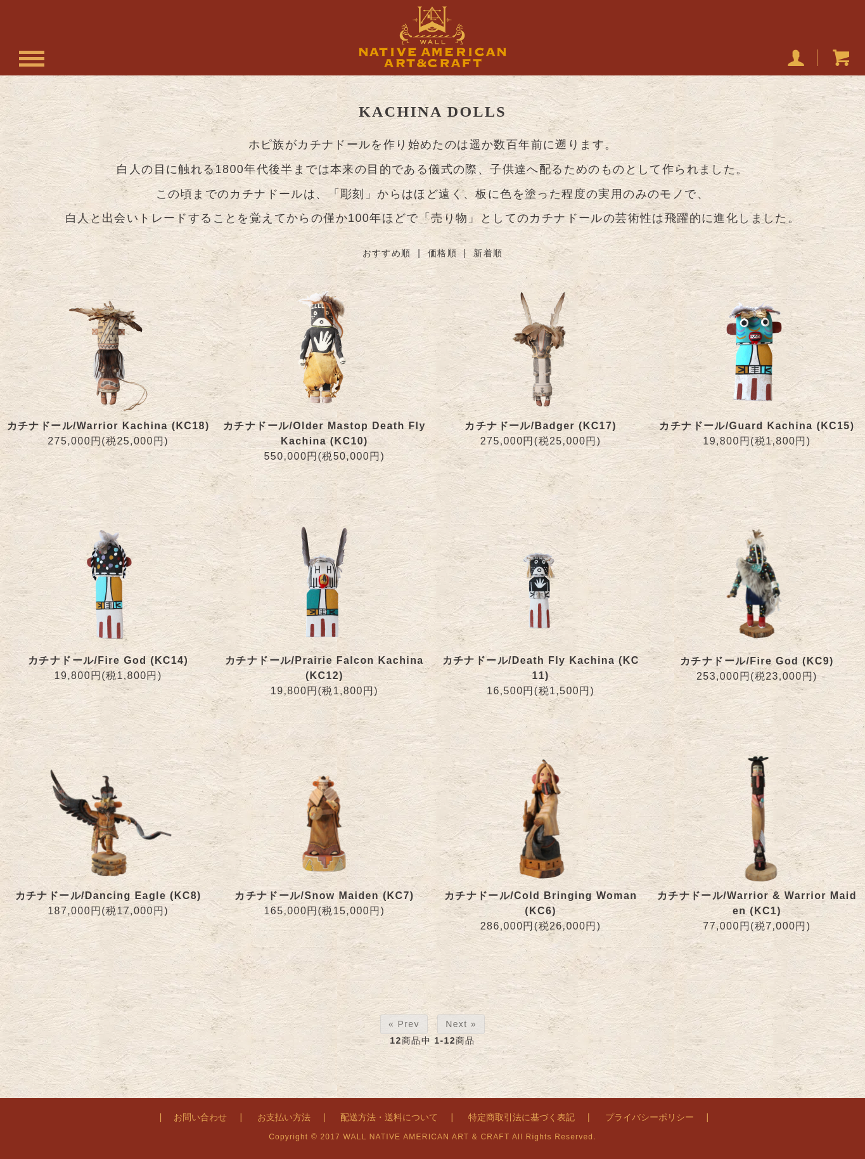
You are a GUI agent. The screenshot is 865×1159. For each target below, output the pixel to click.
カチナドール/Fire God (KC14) (108, 660)
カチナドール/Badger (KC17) (541, 425)
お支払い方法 (284, 1117)
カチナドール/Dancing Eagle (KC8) (108, 895)
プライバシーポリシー (649, 1117)
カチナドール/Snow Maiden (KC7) (324, 895)
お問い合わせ (200, 1117)
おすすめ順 (386, 253)
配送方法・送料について (389, 1117)
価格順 (442, 253)
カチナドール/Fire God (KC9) (757, 661)
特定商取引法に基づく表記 (521, 1117)
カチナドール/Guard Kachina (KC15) (756, 425)
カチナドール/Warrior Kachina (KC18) (108, 425)
